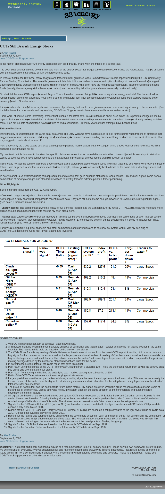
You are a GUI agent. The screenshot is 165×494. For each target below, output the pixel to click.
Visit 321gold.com (154, 486)
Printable (26, 38)
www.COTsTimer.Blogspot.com (17, 58)
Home (129, 5)
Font (6, 38)
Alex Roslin (9, 52)
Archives (140, 5)
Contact (151, 5)
